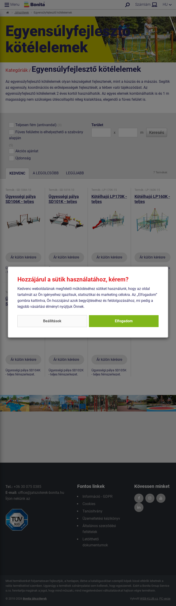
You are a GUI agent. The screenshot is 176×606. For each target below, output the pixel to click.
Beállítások (52, 321)
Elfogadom (124, 321)
